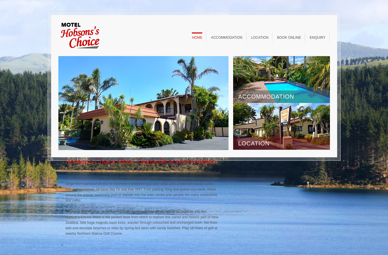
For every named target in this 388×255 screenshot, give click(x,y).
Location (259, 38)
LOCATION (254, 143)
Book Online (289, 38)
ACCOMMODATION (266, 96)
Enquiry (317, 38)
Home (197, 38)
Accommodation (226, 38)
